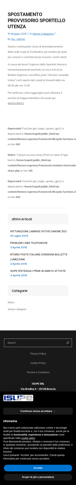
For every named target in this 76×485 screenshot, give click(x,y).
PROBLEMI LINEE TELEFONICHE (28, 242)
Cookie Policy (38, 363)
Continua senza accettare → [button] (38, 411)
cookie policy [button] (28, 438)
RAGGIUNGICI (16, 103)
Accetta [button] (38, 468)
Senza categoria (43, 33)
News (11, 302)
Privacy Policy (38, 353)
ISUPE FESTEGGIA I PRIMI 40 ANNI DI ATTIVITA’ (38, 270)
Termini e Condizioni (38, 372)
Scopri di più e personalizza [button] (38, 477)
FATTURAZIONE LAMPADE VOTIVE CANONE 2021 (38, 231)
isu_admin (18, 39)
